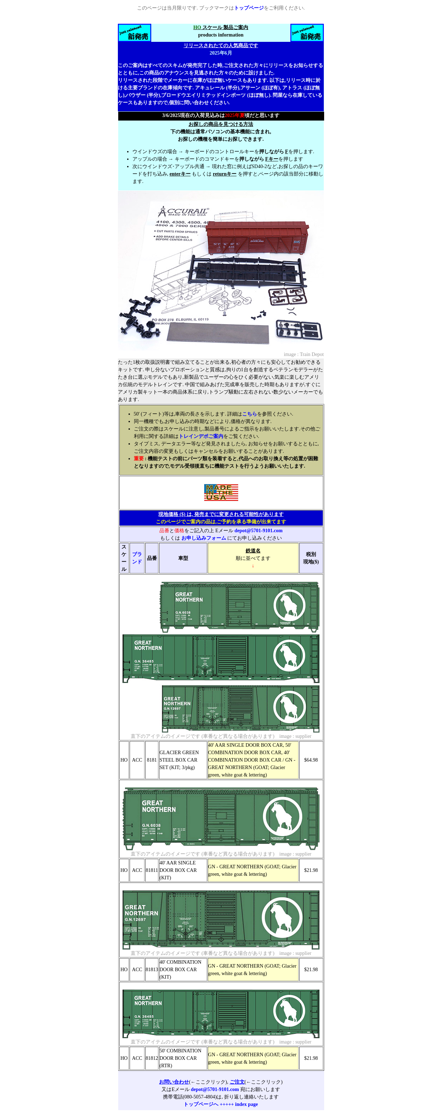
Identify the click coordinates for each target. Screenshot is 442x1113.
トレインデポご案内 (201, 436)
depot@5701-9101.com (259, 530)
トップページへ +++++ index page (221, 1104)
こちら (249, 414)
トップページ (249, 8)
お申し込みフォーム (203, 538)
